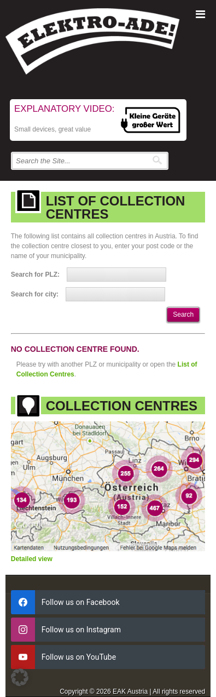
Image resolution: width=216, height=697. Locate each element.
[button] (19, 677)
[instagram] (108, 630)
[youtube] (108, 657)
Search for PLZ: (35, 274)
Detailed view (31, 559)
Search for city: (35, 294)
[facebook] (108, 602)
